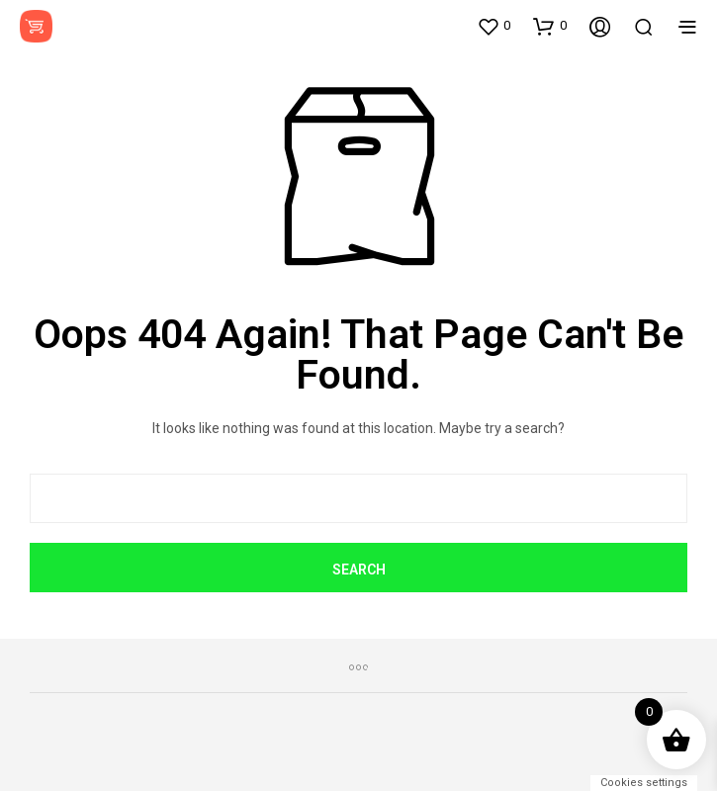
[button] (493, 26)
